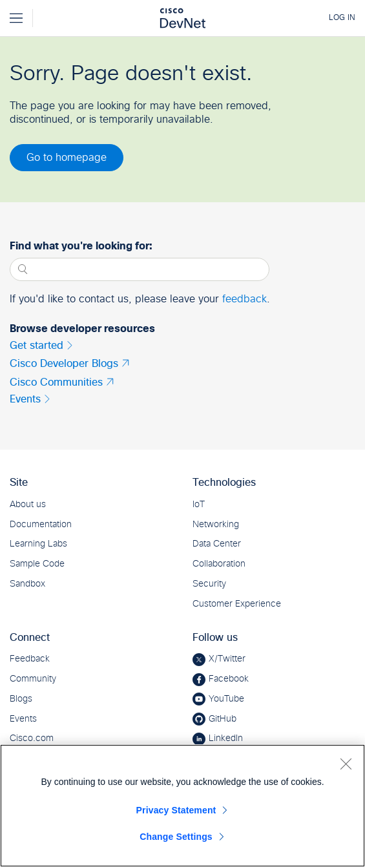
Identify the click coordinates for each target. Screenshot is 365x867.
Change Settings (176, 836)
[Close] (345, 763)
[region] (182, 805)
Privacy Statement (176, 810)
